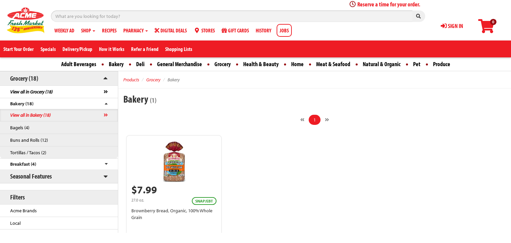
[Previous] (302, 120)
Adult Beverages (78, 64)
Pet (416, 64)
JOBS (284, 30)
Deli (140, 64)
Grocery (222, 64)
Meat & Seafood (333, 64)
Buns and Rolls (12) (29, 140)
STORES (204, 30)
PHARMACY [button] (135, 30)
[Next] (327, 120)
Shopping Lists (178, 49)
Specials (48, 49)
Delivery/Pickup (77, 49)
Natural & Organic (382, 64)
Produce (441, 64)
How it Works (111, 49)
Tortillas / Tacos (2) (28, 153)
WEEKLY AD (64, 30)
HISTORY (263, 30)
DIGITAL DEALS (171, 30)
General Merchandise (179, 64)
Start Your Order (18, 49)
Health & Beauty (261, 64)
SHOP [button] (88, 30)
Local (15, 223)
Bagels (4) (19, 128)
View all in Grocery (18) (31, 92)
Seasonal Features (31, 176)
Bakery (116, 64)
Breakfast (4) (23, 164)
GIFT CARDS (235, 30)
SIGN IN (452, 26)
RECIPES (109, 30)
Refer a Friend (144, 49)
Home (297, 64)
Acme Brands (23, 211)
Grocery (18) (24, 78)
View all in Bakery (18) (30, 115)
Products (131, 80)
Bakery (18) (21, 104)
